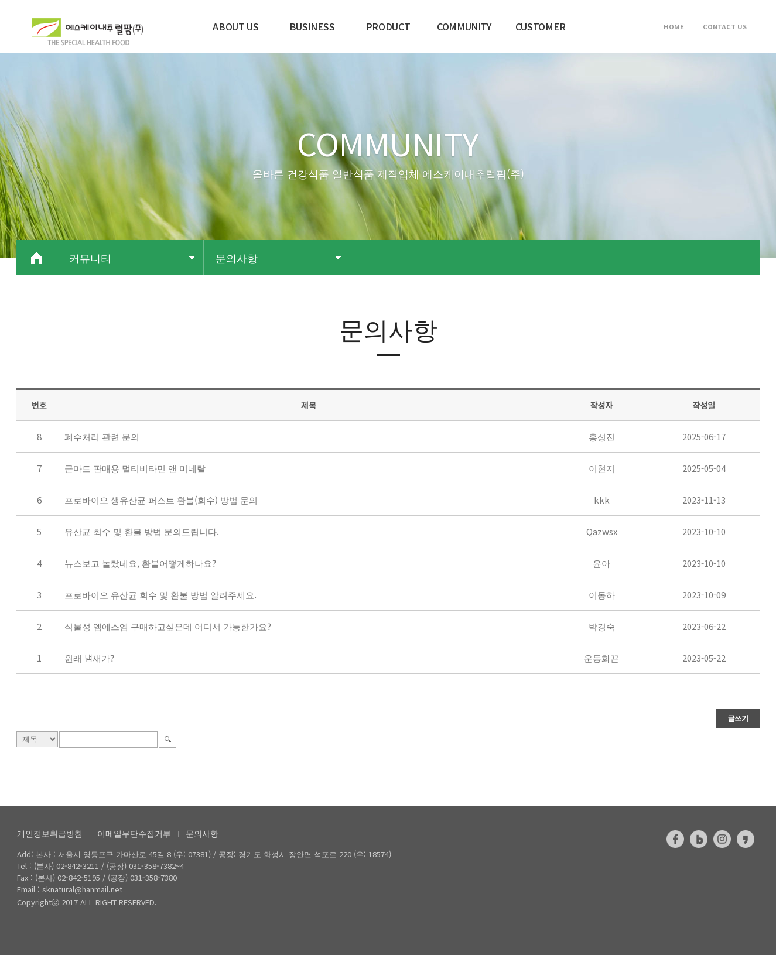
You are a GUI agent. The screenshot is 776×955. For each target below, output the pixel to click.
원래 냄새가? (89, 658)
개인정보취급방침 (50, 833)
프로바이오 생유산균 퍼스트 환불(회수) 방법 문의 (161, 500)
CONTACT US (725, 26)
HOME (674, 26)
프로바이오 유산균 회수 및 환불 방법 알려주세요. (160, 594)
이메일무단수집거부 (134, 833)
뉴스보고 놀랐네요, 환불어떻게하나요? (140, 563)
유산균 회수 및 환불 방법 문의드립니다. (141, 531)
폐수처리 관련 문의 (101, 436)
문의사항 (202, 833)
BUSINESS (311, 26)
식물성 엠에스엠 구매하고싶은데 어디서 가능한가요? (167, 626)
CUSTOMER (540, 26)
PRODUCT (388, 26)
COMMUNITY (464, 26)
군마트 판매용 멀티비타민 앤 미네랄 (135, 468)
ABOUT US (235, 26)
